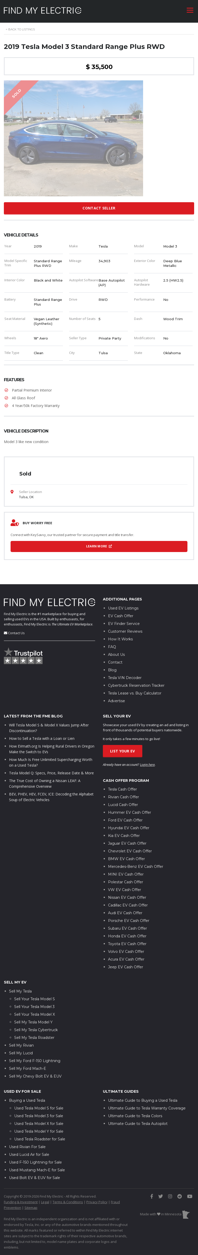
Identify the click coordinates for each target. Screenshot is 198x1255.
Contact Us (16, 633)
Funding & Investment (21, 1202)
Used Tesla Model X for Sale (38, 1123)
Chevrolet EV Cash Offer (130, 851)
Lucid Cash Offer (123, 804)
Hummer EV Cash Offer (129, 812)
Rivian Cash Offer (123, 797)
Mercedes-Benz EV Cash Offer (135, 866)
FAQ (112, 647)
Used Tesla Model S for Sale (38, 1108)
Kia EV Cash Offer (124, 835)
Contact (115, 662)
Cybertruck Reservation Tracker (136, 685)
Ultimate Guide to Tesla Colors (135, 1116)
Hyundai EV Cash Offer (128, 828)
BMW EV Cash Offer (126, 859)
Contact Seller (98, 208)
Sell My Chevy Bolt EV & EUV (35, 1076)
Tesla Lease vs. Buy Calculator (134, 693)
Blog (112, 670)
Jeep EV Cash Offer (125, 967)
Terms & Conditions (68, 1202)
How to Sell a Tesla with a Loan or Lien (42, 738)
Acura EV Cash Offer (126, 959)
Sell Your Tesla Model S (34, 999)
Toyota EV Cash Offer (127, 944)
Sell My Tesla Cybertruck (36, 1030)
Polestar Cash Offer (125, 882)
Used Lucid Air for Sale (29, 1154)
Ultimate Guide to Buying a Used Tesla (142, 1100)
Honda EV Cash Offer (127, 936)
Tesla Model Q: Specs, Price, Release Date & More (51, 772)
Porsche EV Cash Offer (128, 920)
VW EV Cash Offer (124, 889)
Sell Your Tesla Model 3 (34, 1006)
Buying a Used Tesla (27, 1100)
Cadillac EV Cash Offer (128, 905)
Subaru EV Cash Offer (127, 928)
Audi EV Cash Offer (125, 913)
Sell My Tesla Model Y (33, 1022)
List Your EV (122, 751)
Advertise (116, 701)
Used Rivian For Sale (27, 1146)
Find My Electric (15, 614)
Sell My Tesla (20, 991)
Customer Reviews (125, 631)
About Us (116, 654)
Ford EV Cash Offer (125, 820)
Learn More (99, 546)
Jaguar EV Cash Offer (127, 843)
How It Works (120, 639)
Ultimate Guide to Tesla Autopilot (138, 1123)
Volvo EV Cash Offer (126, 951)
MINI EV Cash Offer (126, 874)
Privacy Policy (97, 1202)
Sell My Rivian (21, 1045)
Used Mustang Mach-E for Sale (37, 1170)
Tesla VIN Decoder (125, 677)
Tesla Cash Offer (122, 789)
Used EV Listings (123, 608)
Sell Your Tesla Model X (34, 1014)
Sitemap (30, 1207)
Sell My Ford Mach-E (27, 1068)
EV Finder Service (124, 623)
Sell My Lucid (21, 1053)
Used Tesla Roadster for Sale (39, 1139)
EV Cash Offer (120, 616)
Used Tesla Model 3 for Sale (38, 1116)
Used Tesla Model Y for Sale (38, 1131)
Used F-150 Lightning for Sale (35, 1162)
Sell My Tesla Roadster (34, 1037)
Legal (45, 1202)
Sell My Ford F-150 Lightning (34, 1060)
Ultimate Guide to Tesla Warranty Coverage (147, 1108)
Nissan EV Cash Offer (127, 897)
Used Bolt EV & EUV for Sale (34, 1177)
